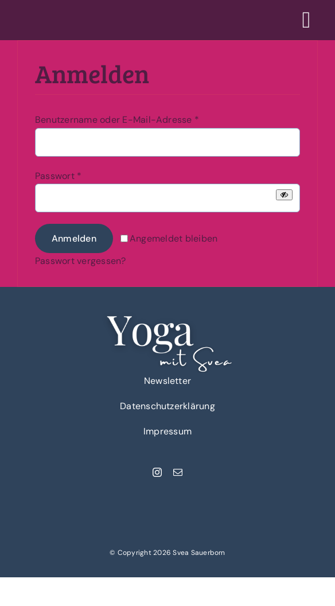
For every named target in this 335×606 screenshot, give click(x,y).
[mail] (177, 472)
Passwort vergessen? (80, 261)
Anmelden (74, 238)
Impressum (167, 431)
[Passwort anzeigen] (284, 194)
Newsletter (167, 381)
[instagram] (157, 472)
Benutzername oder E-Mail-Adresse (117, 120)
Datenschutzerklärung (167, 406)
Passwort (58, 176)
